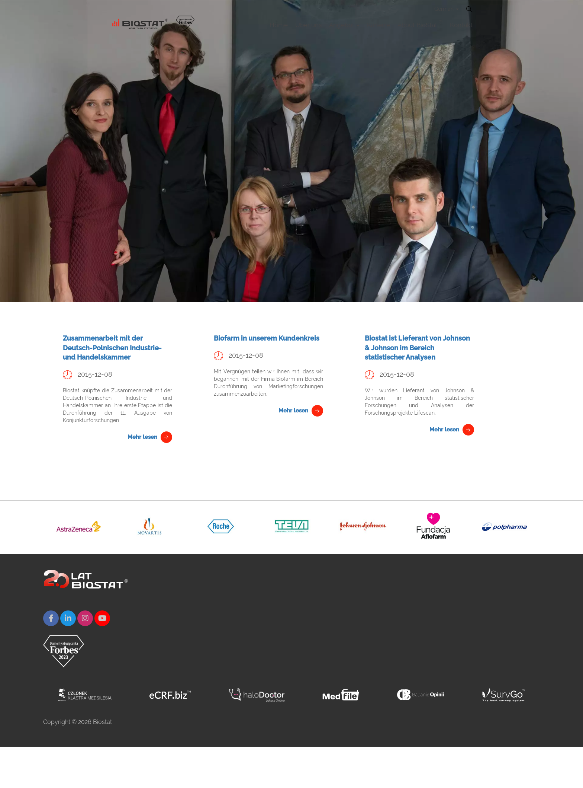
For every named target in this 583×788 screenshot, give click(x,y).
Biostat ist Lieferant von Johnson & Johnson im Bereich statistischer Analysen (417, 347)
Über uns (308, 25)
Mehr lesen (142, 437)
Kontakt (461, 25)
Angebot (344, 25)
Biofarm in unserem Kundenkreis (266, 338)
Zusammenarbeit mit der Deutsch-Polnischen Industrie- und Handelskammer (112, 347)
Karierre (378, 25)
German (446, 9)
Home (279, 25)
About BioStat (419, 24)
